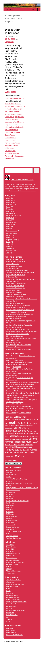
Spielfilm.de (10, 529)
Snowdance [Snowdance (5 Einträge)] (32, 450)
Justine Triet (13, 122)
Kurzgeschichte (11, 231)
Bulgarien (18, 106)
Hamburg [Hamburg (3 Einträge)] (32, 433)
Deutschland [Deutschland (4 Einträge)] (15, 425)
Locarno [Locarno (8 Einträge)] (33, 438)
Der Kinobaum (12, 4)
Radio (8, 242)
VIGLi (8, 367)
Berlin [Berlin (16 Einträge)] (13, 422)
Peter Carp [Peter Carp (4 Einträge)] (29, 445)
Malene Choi (14, 127)
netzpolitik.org (11, 606)
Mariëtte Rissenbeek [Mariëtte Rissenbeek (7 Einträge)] (15, 442)
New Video (10, 523)
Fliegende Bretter (12, 595)
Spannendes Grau (12, 340)
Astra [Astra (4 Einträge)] (6, 423)
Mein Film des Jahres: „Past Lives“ (18, 305)
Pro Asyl (9, 608)
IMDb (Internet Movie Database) (17, 501)
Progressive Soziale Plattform (16, 610)
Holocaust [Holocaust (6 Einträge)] (13, 436)
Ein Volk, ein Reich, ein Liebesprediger (25, 382)
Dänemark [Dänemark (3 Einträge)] (31, 425)
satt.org (8, 569)
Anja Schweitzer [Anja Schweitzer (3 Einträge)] (12, 419)
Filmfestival (16, 98)
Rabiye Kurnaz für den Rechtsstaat (18, 349)
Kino (23, 98)
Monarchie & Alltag (12, 560)
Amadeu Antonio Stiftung (15, 584)
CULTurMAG (10, 551)
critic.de (9, 481)
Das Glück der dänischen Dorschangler (20, 314)
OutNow (9, 525)
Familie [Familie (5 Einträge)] (23, 428)
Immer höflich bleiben (13, 318)
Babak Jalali (9, 104)
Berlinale (9, 205)
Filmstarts (9, 499)
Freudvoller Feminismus (14, 297)
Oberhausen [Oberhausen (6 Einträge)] (19, 444)
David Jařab (14, 109)
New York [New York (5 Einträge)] (9, 445)
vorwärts (9, 621)
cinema (8, 477)
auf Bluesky (22, 180)
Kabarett (9, 224)
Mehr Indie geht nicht (13, 342)
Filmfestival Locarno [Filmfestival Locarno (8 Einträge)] (15, 430)
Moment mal (10, 233)
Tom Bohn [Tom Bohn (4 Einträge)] (31, 452)
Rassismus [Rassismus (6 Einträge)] (10, 447)
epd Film (9, 485)
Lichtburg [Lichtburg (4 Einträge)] (25, 439)
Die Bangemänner (23, 404)
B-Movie (9, 202)
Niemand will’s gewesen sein (16, 283)
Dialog (8, 209)
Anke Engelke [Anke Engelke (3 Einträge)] (21, 419)
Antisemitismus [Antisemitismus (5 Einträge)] (31, 419)
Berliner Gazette (12, 586)
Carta (8, 588)
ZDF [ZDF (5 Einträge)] (23, 456)
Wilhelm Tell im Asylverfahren (25, 384)
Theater (9, 248)
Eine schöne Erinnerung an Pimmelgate (20, 310)
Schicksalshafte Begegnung (16, 312)
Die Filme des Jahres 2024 (15, 275)
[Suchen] (36, 170)
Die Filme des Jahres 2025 (15, 261)
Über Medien (10, 573)
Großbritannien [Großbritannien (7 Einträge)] (21, 433)
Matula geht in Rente (27, 386)
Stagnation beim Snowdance (16, 294)
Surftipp (9, 246)
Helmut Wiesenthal (12, 599)
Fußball (8, 220)
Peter (8, 632)
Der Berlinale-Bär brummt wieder (17, 334)
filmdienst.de (10, 492)
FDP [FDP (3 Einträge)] (28, 428)
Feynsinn (9, 593)
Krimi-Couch (10, 555)
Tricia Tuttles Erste (12, 264)
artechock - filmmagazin (14, 470)
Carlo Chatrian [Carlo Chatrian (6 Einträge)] (24, 423)
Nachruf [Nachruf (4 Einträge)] (35, 442)
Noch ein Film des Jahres (15, 286)
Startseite (9, 9)
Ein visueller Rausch (13, 347)
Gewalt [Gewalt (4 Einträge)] (11, 433)
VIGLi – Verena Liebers (14, 635)
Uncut (8, 533)
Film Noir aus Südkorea (14, 336)
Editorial (9, 211)
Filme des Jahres (12, 215)
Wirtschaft (9, 250)
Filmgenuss (10, 496)
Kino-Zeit (9, 509)
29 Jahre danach (17, 360)
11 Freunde (10, 545)
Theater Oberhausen (13, 571)
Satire (8, 244)
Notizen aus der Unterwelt (15, 562)
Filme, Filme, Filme (13, 290)
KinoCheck (10, 505)
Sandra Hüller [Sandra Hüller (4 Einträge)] (22, 450)
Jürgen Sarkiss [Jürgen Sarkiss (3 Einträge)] (34, 436)
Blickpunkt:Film (11, 474)
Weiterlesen (12, 92)
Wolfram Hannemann (13, 538)
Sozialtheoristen (11, 615)
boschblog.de (11, 547)
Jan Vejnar (13, 117)
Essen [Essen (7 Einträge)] (17, 428)
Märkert (13, 632)
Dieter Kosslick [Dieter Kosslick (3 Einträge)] (24, 425)
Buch (8, 207)
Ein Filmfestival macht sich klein (17, 270)
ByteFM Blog (10, 549)
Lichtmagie (10, 514)
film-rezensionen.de (13, 490)
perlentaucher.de (12, 564)
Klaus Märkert (11, 406)
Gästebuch (17, 367)
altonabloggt (10, 582)
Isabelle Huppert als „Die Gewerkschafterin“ (21, 331)
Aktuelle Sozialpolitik (13, 580)
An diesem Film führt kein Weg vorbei (19, 325)
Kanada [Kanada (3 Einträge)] (7, 439)
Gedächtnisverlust (12, 268)
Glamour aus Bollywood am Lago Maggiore (21, 279)
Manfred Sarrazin (20, 391)
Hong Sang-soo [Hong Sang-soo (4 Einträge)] (23, 436)
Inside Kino (10, 503)
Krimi (8, 229)
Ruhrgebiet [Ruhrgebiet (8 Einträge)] (11, 449)
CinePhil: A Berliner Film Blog (16, 479)
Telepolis (9, 619)
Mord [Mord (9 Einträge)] (29, 441)
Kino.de (9, 507)
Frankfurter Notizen (13, 553)
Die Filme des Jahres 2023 (15, 307)
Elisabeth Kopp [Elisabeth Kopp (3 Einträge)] (9, 428)
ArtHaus (9, 472)
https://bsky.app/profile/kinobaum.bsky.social (20, 191)
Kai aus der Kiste (12, 277)
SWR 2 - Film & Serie (13, 531)
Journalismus (11, 222)
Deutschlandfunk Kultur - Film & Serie (19, 483)
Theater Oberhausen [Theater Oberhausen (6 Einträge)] (14, 452)
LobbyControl (11, 604)
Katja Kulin (10, 628)
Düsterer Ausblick (25, 413)
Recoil (8, 566)
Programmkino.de (12, 527)
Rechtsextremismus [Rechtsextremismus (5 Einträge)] (23, 447)
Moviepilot (9, 518)
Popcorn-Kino (11, 240)
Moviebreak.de (11, 516)
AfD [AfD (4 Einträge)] (6, 419)
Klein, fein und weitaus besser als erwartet (21, 338)
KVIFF (11, 125)
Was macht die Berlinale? (15, 259)
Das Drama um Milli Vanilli (15, 303)
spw (7, 617)
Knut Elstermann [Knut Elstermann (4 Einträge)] (15, 439)
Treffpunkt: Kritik (12, 536)
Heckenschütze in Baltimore (16, 316)
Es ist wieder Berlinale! (14, 266)
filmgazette (10, 494)
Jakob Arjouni (24, 397)
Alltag (8, 198)
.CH (13, 525)
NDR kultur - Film (12, 520)
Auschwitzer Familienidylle (15, 288)
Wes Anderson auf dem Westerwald (18, 345)
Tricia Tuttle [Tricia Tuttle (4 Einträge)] (9, 456)
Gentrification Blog (12, 597)
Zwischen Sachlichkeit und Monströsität (20, 273)
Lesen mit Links (11, 558)
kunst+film (9, 512)
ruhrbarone (10, 613)
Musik (8, 235)
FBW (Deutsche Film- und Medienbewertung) (22, 488)
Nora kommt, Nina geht (25, 362)
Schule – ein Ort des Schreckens (17, 329)
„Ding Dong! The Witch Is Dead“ (28, 393)
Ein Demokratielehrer (28, 395)
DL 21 (8, 591)
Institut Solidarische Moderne (16, 602)
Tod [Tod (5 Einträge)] (25, 452)
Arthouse (8, 98)
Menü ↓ (34, 9)
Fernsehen (10, 213)
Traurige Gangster (12, 281)
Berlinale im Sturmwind (14, 292)
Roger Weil (9, 42)
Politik (8, 237)
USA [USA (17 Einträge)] (16, 456)
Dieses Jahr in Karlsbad (14, 327)
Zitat (7, 253)
